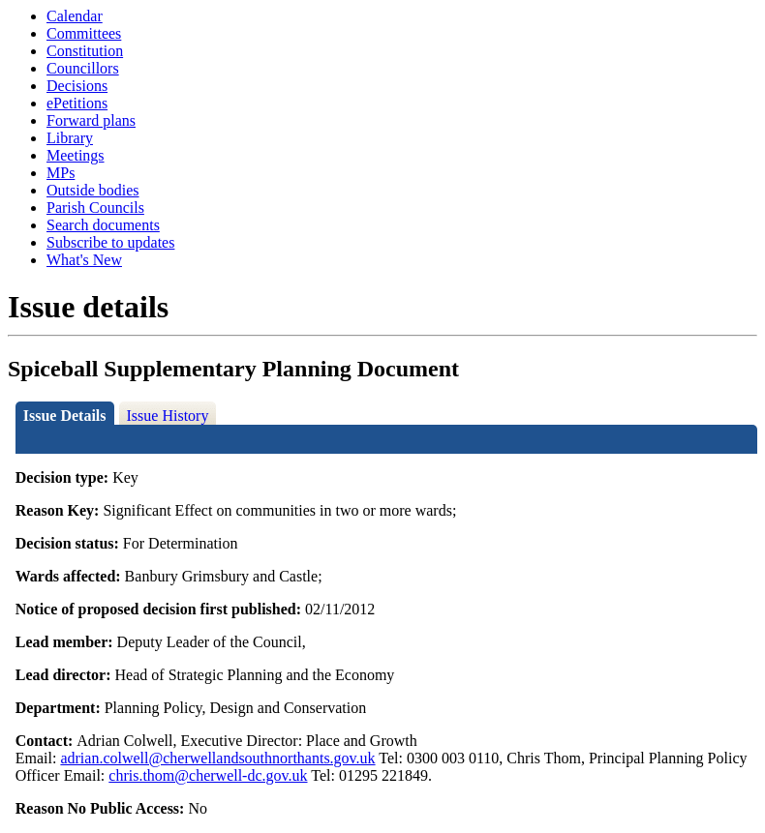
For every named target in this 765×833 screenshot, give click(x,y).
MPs (60, 172)
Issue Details (65, 415)
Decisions (76, 85)
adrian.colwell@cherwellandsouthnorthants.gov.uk (217, 758)
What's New (84, 260)
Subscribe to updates (110, 242)
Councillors (82, 68)
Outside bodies (92, 190)
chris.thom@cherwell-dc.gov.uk (207, 775)
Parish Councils (95, 207)
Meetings (75, 155)
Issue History (168, 415)
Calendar (74, 16)
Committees (83, 33)
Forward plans (91, 120)
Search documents (103, 225)
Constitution (84, 51)
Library (69, 138)
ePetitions (76, 103)
